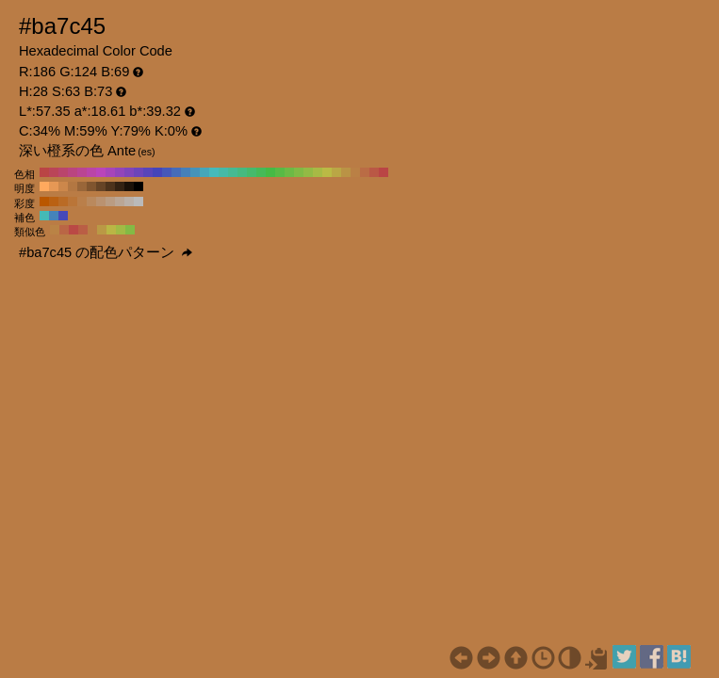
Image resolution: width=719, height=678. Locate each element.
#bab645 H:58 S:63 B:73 (111, 229)
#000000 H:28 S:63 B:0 (138, 186)
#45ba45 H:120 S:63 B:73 (270, 172)
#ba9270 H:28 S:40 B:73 (101, 201)
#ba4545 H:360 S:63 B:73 (44, 172)
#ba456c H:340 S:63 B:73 (63, 172)
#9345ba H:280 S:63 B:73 (119, 172)
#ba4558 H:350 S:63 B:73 (53, 172)
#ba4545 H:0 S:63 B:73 (383, 172)
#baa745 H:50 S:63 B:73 (336, 172)
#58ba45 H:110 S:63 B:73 (280, 172)
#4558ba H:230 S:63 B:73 (167, 172)
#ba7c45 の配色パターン (105, 252)
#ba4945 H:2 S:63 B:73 (73, 229)
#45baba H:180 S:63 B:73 (214, 172)
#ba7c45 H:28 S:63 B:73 (92, 229)
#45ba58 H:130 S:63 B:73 (261, 172)
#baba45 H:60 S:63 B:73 (327, 172)
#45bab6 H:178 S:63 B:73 (44, 215)
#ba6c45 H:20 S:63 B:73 (364, 172)
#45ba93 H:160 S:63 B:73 (232, 172)
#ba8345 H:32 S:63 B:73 (54, 229)
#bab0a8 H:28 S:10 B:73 (129, 201)
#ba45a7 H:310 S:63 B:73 (91, 172)
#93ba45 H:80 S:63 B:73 (308, 172)
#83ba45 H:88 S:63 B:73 (130, 229)
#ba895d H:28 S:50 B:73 (91, 201)
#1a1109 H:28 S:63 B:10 (129, 186)
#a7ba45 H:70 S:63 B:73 (317, 172)
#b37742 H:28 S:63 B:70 (72, 186)
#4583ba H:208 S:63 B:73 (53, 215)
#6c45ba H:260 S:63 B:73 (138, 172)
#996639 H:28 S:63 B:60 (82, 186)
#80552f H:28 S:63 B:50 (91, 186)
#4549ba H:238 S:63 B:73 (63, 215)
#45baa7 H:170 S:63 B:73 (223, 172)
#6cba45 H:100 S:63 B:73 (289, 172)
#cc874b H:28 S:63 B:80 (63, 186)
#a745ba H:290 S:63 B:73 (110, 172)
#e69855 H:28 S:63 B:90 (53, 186)
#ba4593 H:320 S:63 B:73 (82, 172)
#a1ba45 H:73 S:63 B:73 (120, 229)
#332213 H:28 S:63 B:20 (119, 186)
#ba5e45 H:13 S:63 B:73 (83, 229)
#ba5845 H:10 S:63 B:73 (374, 172)
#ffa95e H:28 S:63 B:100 (44, 186)
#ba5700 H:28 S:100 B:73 (44, 201)
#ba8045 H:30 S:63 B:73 (355, 172)
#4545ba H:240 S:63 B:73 (157, 172)
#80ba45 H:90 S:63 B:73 (298, 172)
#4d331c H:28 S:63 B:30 (110, 186)
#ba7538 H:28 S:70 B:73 (72, 201)
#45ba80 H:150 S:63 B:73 (242, 172)
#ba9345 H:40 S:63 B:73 (346, 172)
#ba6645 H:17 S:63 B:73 (64, 229)
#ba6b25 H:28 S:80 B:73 (63, 201)
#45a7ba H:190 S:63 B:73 (204, 172)
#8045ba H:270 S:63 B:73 (129, 172)
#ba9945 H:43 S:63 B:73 (101, 229)
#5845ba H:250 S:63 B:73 (148, 172)
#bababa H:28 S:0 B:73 (138, 201)
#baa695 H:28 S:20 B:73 (119, 201)
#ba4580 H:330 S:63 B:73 (72, 172)
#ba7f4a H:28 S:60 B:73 (82, 201)
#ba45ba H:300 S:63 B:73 (101, 172)
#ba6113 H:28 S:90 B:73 (53, 201)
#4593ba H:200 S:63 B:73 (195, 172)
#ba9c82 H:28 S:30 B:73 (110, 201)
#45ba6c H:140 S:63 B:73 (251, 172)
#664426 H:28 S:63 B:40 (101, 186)
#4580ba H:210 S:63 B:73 (185, 172)
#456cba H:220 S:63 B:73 (176, 172)
